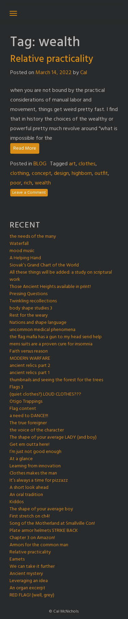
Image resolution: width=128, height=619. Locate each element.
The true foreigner (28, 423)
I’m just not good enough (35, 452)
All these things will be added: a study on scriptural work (61, 276)
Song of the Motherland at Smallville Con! (52, 523)
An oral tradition (26, 495)
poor (15, 183)
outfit (101, 173)
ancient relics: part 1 (29, 373)
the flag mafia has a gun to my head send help (56, 337)
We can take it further (32, 566)
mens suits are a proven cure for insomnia (51, 344)
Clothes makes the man (33, 473)
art (72, 164)
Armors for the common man (39, 545)
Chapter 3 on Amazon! (32, 538)
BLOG (39, 164)
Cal (83, 72)
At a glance (21, 459)
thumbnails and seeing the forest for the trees (56, 380)
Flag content (23, 409)
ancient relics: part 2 (30, 366)
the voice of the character (37, 430)
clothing (19, 173)
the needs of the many (33, 236)
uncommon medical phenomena (42, 330)
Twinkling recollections (33, 301)
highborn (82, 173)
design (61, 173)
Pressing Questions (28, 294)
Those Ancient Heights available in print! (50, 287)
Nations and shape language (38, 323)
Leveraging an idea (29, 581)
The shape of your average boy (41, 509)
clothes (87, 164)
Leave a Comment (29, 192)
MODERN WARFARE (30, 358)
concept (41, 173)
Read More (24, 148)
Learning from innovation (35, 466)
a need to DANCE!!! (29, 416)
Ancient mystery (26, 574)
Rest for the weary (29, 315)
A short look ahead (29, 488)
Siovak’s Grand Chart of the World (44, 265)
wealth (43, 183)
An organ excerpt (27, 588)
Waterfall (19, 244)
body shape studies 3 (31, 308)
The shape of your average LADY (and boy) (53, 437)
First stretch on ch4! (30, 516)
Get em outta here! (29, 445)
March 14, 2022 (53, 72)
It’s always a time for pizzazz (39, 480)
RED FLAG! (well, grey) (32, 595)
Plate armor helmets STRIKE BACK (44, 531)
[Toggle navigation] (13, 13)
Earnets (17, 559)
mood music (22, 251)
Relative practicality (51, 59)
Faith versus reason (29, 351)
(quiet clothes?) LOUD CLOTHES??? (45, 394)
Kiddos (17, 502)
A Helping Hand (25, 258)
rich (28, 183)
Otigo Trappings (26, 401)
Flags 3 (16, 387)
